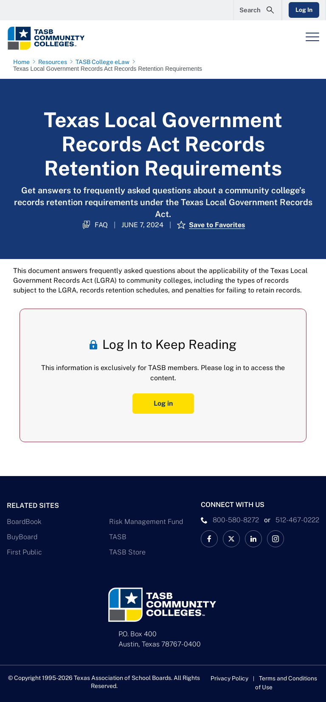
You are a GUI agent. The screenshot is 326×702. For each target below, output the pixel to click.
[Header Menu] (312, 37)
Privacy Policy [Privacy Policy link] (229, 678)
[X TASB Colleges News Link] (231, 538)
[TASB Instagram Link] (275, 538)
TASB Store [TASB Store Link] (127, 552)
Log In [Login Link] (303, 9)
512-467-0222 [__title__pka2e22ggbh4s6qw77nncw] (297, 520)
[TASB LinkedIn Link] (253, 538)
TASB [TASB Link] (117, 537)
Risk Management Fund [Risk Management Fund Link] (146, 522)
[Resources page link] (54, 61)
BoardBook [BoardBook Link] (24, 522)
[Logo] (62, 38)
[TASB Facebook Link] (209, 538)
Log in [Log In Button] (163, 403)
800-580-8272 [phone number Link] (236, 520)
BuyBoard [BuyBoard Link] (22, 537)
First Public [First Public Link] (24, 552)
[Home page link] (23, 61)
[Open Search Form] (257, 10)
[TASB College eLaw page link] (104, 61)
